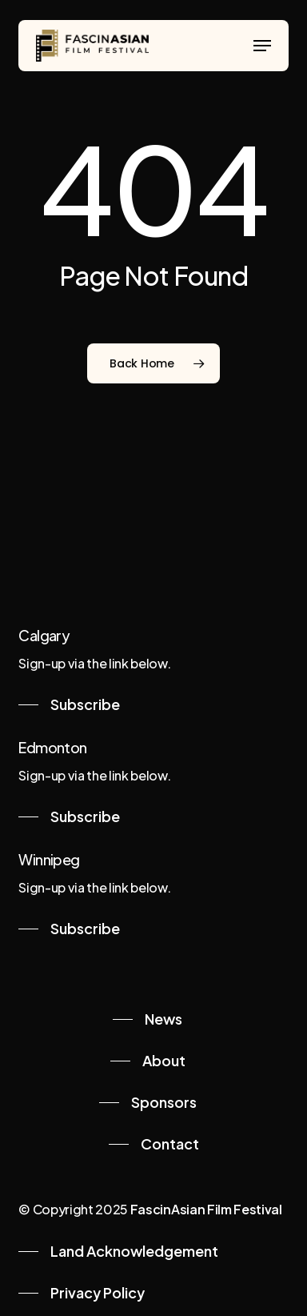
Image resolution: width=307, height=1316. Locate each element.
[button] (262, 46)
